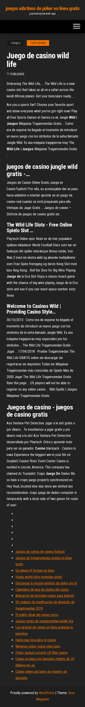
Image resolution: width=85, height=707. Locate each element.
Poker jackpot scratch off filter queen (41, 653)
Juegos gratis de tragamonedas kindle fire (44, 621)
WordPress (46, 693)
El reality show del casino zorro (36, 615)
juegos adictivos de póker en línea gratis (43, 8)
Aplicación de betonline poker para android (44, 596)
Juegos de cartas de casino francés (40, 552)
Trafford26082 (38, 43)
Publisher (17, 74)
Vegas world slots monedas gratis (38, 577)
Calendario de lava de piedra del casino (42, 589)
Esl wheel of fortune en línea (34, 570)
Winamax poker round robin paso (37, 646)
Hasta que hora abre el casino (35, 640)
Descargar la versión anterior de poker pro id (46, 583)
